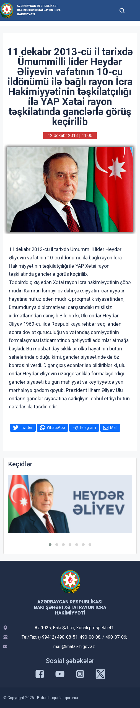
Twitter (26, 427)
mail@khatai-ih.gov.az (74, 646)
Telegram (87, 427)
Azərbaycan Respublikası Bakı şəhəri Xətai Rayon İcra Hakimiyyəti (39, 10)
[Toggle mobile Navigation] (133, 10)
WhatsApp (56, 427)
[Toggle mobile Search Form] (122, 10)
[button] (50, 544)
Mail (113, 427)
